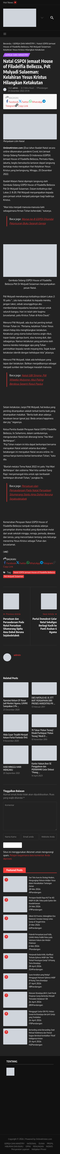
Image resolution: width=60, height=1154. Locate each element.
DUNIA (42, 1143)
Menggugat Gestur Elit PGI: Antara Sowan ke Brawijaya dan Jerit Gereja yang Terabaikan (42, 1014)
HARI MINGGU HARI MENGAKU (12, 768)
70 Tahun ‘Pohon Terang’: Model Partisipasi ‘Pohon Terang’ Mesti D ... (43, 733)
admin (15, 88)
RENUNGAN (38, 1146)
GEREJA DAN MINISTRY (24, 43)
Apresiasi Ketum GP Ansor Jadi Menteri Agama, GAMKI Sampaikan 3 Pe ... (15, 703)
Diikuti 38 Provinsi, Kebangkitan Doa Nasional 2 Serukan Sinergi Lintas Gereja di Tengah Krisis (42, 919)
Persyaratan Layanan (20, 1149)
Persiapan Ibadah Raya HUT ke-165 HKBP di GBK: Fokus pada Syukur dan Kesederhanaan (42, 900)
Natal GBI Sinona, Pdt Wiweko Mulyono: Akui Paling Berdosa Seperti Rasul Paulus (27, 380)
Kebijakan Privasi (39, 1149)
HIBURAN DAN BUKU (14, 1146)
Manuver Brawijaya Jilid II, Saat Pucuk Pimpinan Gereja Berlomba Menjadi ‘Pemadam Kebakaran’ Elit (42, 996)
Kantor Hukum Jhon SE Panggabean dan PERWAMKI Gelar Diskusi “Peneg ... (43, 768)
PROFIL (50, 1143)
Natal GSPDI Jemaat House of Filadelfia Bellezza (34, 572)
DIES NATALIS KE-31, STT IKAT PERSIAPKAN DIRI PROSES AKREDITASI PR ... (43, 700)
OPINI (28, 1146)
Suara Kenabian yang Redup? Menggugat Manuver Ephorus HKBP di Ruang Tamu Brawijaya (42, 978)
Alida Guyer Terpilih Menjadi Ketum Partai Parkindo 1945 (15, 736)
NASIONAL (31, 1143)
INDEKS (49, 1146)
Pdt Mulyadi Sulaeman (13, 576)
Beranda (7, 43)
